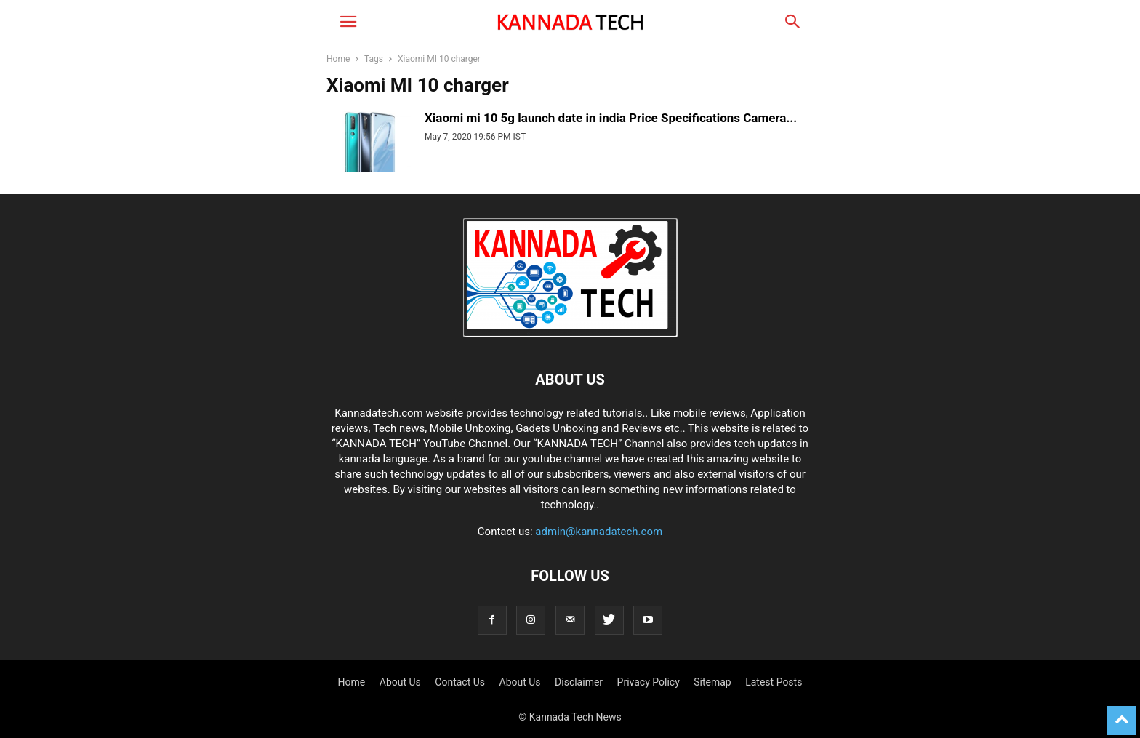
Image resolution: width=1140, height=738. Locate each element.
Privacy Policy (648, 682)
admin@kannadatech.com (598, 531)
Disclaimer (579, 682)
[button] (348, 22)
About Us (400, 682)
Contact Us (460, 682)
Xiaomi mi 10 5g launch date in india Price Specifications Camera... (611, 118)
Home (338, 59)
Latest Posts (773, 682)
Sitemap (712, 682)
